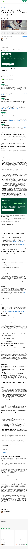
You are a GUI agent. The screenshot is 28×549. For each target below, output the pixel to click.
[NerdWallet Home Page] (4, 1)
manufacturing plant (6, 170)
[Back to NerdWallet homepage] (1, 5)
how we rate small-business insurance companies (15, 467)
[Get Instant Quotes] (8, 64)
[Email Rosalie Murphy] (5, 516)
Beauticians (4, 261)
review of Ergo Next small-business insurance (9, 108)
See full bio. (16, 514)
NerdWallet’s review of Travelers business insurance (13, 132)
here (21, 196)
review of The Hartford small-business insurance (17, 120)
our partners (9, 34)
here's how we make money (16, 34)
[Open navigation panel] (1, 1)
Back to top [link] (4, 452)
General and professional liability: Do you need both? (15, 311)
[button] (14, 40)
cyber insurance (23, 244)
